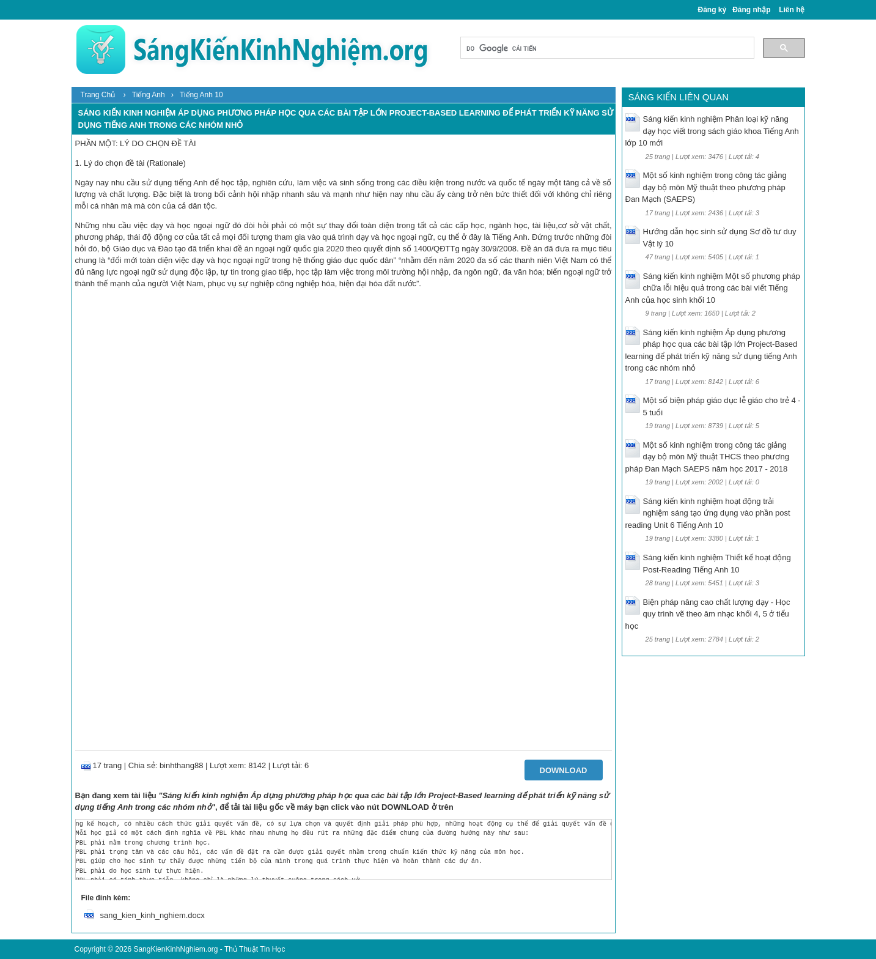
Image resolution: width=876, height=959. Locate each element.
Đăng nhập (751, 10)
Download (563, 770)
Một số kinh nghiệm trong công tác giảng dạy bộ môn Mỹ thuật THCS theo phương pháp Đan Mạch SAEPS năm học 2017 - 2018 (707, 456)
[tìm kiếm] (606, 48)
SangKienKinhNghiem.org (175, 949)
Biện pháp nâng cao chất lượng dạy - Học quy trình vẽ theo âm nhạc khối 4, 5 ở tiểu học (707, 614)
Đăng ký (712, 10)
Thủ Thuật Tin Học (254, 949)
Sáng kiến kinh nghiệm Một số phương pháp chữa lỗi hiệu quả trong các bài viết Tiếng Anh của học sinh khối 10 (712, 288)
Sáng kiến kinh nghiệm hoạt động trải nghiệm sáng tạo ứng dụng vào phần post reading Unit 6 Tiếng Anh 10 (707, 513)
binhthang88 (182, 765)
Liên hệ (791, 10)
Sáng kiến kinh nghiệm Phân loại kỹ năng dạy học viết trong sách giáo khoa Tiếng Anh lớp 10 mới (712, 130)
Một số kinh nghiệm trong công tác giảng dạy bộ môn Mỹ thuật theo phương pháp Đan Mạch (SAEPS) (706, 187)
